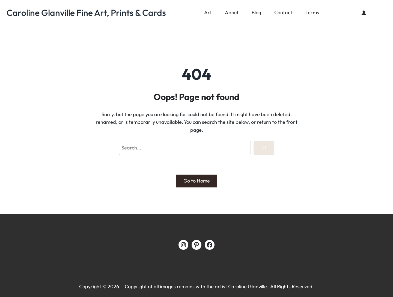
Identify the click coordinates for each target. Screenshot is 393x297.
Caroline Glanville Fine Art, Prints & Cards (86, 12)
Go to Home (196, 181)
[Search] (264, 148)
